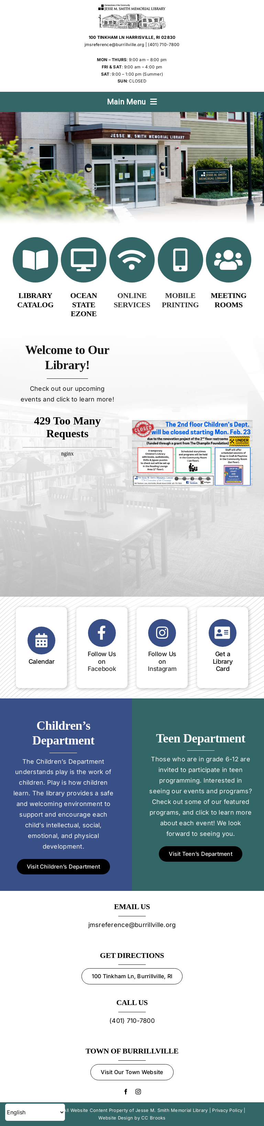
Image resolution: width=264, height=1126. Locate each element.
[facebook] (126, 1091)
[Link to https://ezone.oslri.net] (83, 260)
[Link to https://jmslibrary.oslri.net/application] (222, 633)
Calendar (42, 661)
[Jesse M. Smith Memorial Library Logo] (132, 5)
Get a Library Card (223, 661)
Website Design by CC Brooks (131, 1118)
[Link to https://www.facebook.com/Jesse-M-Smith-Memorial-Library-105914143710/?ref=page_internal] (102, 633)
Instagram (162, 668)
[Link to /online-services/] (132, 260)
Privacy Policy (227, 1110)
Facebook (102, 668)
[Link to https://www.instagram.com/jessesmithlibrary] (162, 633)
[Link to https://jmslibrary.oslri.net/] (35, 260)
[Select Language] (35, 1112)
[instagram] (138, 1091)
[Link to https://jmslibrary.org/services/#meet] (228, 260)
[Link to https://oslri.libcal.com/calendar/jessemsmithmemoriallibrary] (41, 640)
